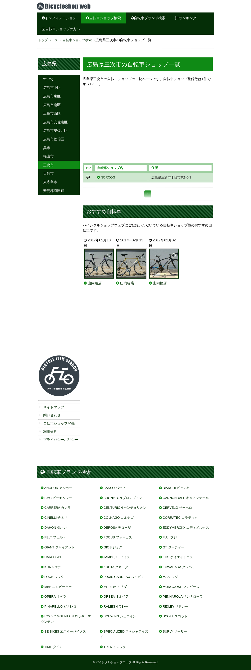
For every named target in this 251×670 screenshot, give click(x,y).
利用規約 (50, 432)
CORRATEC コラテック (180, 517)
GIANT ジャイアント (59, 547)
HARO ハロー (54, 557)
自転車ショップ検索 (103, 18)
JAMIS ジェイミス (117, 557)
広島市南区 (52, 105)
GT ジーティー (173, 547)
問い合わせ (52, 415)
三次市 (48, 165)
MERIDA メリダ (115, 587)
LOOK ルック (54, 577)
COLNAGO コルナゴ (119, 517)
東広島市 (50, 182)
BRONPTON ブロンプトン (123, 498)
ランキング (185, 18)
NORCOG (108, 177)
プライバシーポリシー (60, 440)
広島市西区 (52, 113)
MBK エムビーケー (58, 587)
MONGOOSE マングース (181, 587)
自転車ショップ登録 (59, 423)
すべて (48, 79)
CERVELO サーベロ (177, 507)
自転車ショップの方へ (61, 29)
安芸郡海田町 (53, 191)
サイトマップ (53, 407)
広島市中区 (52, 88)
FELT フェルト (55, 537)
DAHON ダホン (55, 527)
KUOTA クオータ (116, 567)
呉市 (46, 148)
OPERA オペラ (55, 596)
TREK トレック (114, 647)
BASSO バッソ (114, 488)
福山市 (48, 156)
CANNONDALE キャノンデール (186, 498)
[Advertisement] (148, 126)
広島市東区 (52, 96)
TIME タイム (53, 647)
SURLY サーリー (175, 631)
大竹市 (48, 173)
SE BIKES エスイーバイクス (65, 631)
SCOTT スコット (175, 616)
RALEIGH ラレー (116, 606)
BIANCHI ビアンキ (176, 488)
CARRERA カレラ (57, 507)
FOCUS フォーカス (118, 537)
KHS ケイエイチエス (178, 557)
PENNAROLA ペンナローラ (183, 596)
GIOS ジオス (113, 547)
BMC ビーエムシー (58, 498)
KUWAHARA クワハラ (179, 567)
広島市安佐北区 (55, 131)
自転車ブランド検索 (148, 18)
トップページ (47, 40)
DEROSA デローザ (117, 527)
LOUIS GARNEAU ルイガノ (124, 577)
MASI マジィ (172, 577)
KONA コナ (52, 567)
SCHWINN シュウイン (120, 616)
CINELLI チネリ (55, 517)
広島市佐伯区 (53, 139)
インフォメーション (59, 18)
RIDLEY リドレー (175, 606)
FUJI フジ (170, 537)
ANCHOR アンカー (58, 488)
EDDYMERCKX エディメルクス (186, 527)
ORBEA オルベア (116, 596)
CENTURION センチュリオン (125, 507)
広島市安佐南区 (55, 122)
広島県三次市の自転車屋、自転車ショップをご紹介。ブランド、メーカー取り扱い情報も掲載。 (74, 6)
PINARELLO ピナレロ (60, 606)
